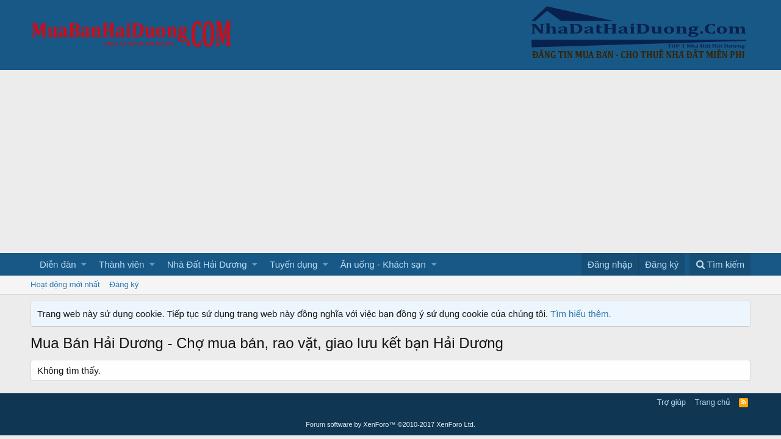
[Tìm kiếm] (719, 264)
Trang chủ (712, 402)
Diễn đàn (58, 264)
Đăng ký (124, 284)
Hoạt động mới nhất (65, 284)
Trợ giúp (671, 402)
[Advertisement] (390, 161)
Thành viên (121, 264)
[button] (84, 264)
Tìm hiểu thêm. (580, 314)
